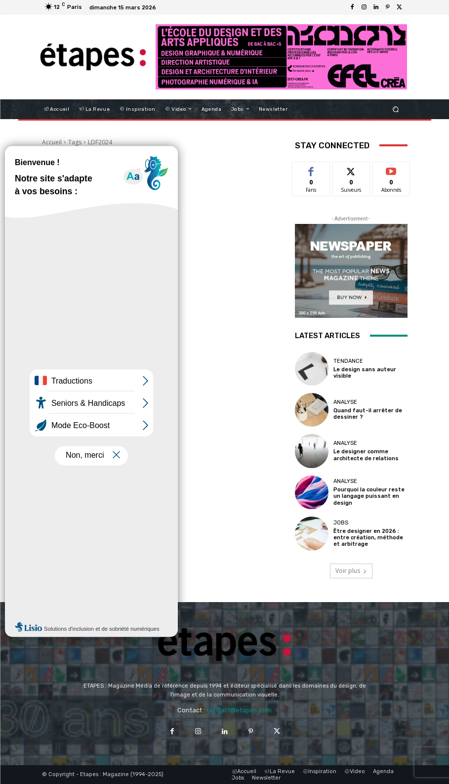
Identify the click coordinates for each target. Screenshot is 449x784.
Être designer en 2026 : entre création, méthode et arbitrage (368, 537)
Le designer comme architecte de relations (366, 454)
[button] (395, 109)
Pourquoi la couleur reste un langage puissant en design (369, 496)
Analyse (345, 402)
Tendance (348, 361)
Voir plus (351, 570)
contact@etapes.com (239, 710)
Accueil (52, 142)
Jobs (340, 522)
